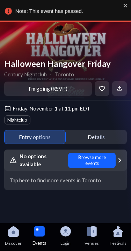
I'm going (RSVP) (48, 88)
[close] (124, 5)
